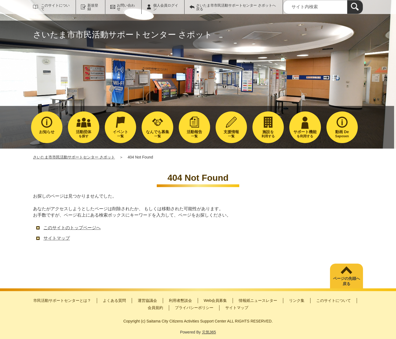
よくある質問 (114, 300)
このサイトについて (55, 7)
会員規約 (155, 307)
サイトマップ (56, 238)
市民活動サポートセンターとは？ (62, 300)
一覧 (120, 134)
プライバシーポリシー (194, 307)
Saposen (342, 134)
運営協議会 (147, 300)
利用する (268, 134)
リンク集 (296, 300)
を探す (83, 134)
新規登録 (92, 7)
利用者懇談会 (180, 300)
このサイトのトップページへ (72, 227)
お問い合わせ (126, 7)
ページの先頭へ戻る (346, 281)
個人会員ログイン (165, 7)
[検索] (355, 7)
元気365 (209, 332)
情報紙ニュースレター (258, 300)
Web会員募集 (215, 300)
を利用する (305, 134)
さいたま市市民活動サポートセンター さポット (74, 157)
